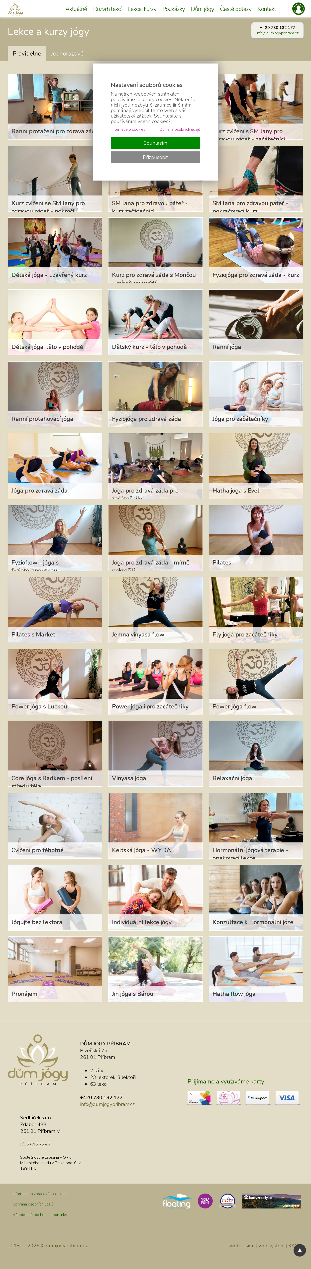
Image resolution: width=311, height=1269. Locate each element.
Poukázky (173, 9)
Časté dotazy (235, 9)
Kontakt (266, 9)
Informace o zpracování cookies (40, 1194)
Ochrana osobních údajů (33, 1204)
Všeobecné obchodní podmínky (40, 1214)
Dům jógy (202, 9)
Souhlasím (155, 143)
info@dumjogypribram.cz (277, 33)
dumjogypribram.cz (67, 1245)
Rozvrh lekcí (107, 9)
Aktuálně (76, 9)
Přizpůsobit (155, 157)
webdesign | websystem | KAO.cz (266, 1245)
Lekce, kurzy (141, 9)
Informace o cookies (128, 129)
